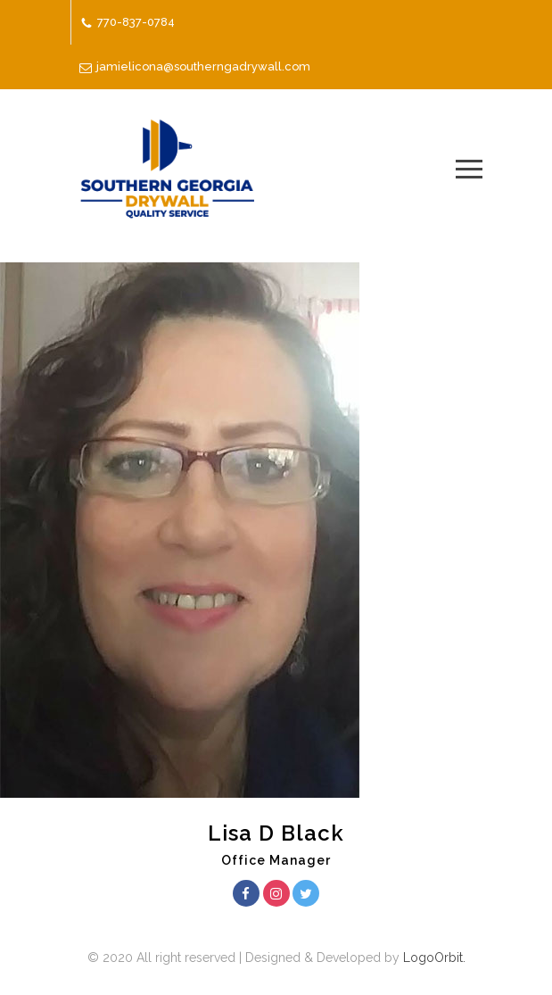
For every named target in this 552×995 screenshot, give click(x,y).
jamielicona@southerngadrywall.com (203, 66)
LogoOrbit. (432, 957)
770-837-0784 (136, 22)
